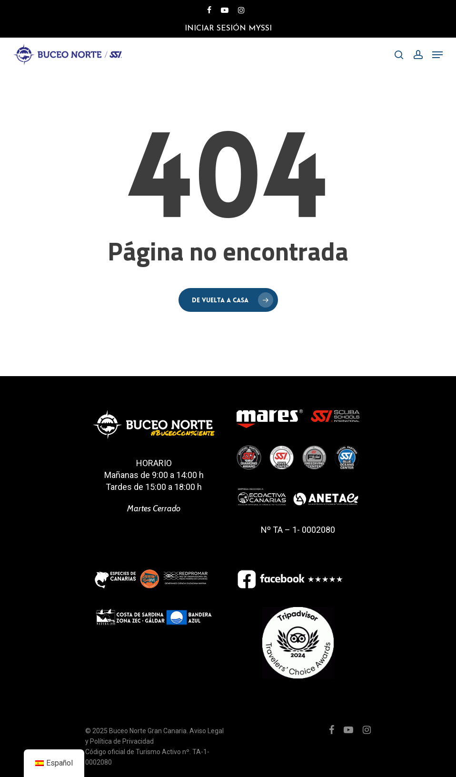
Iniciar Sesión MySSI (228, 28)
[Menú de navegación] (437, 55)
